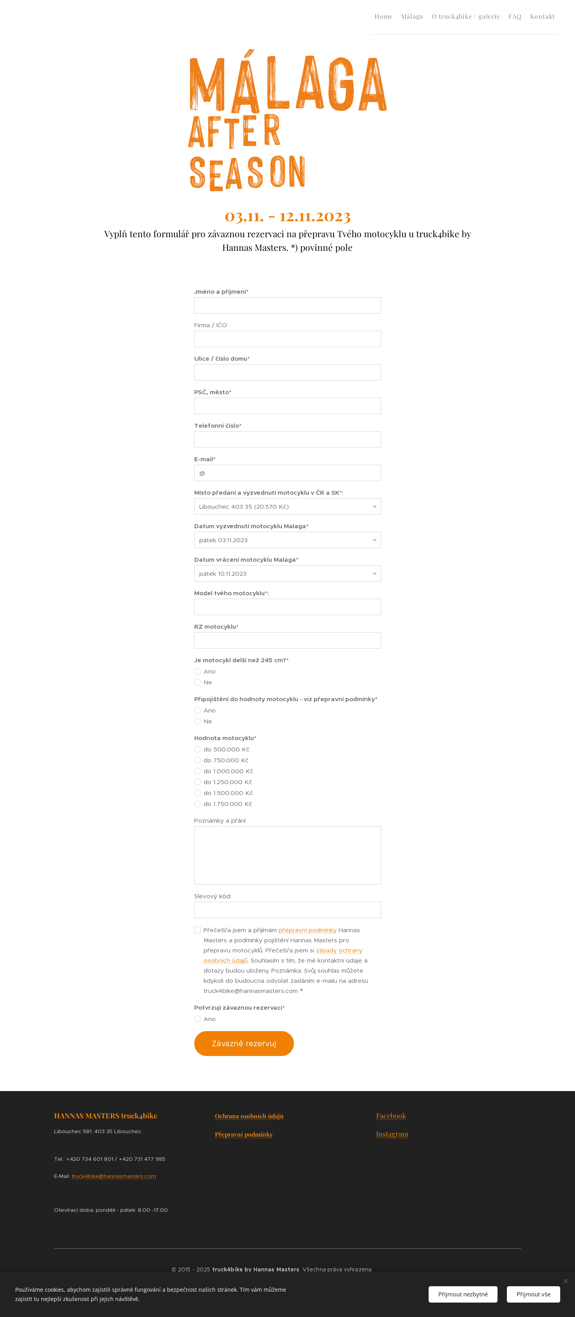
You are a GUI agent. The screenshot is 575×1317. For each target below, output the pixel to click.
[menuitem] (359, 16)
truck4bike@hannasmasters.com (114, 1176)
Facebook (391, 1115)
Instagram (392, 1134)
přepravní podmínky (308, 930)
